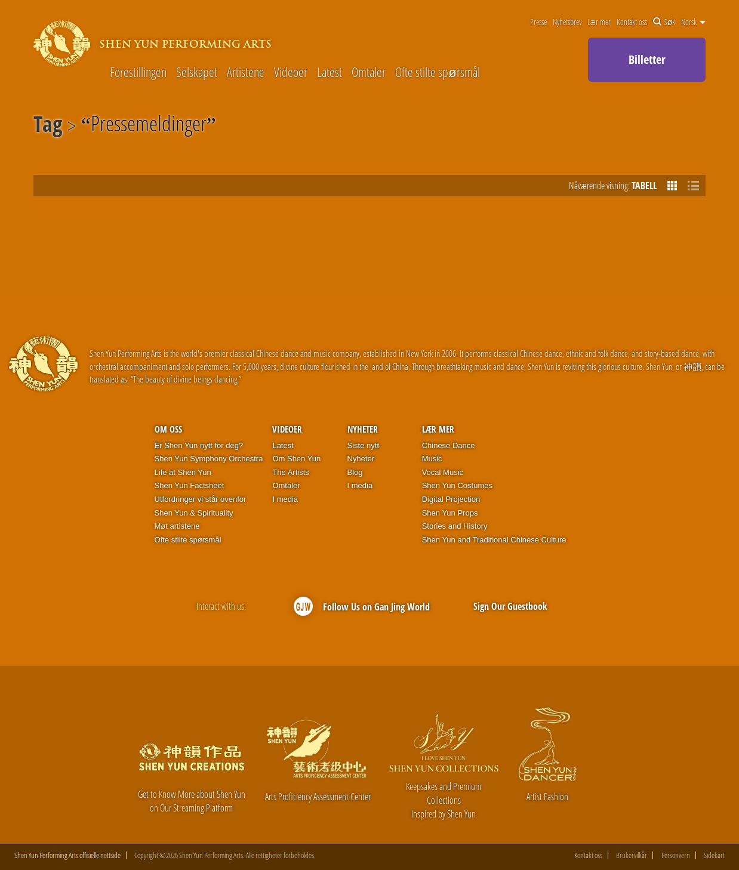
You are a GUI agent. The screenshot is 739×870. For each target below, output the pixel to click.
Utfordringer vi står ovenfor (201, 499)
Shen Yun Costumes (457, 485)
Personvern (675, 855)
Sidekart (714, 855)
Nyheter (362, 429)
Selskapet (196, 71)
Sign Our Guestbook (510, 606)
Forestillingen (138, 71)
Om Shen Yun (296, 458)
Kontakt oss (632, 22)
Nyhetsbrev (567, 22)
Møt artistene (177, 526)
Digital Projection (451, 499)
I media (285, 499)
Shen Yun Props (450, 512)
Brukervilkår (631, 855)
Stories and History (455, 526)
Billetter (647, 59)
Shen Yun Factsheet (189, 485)
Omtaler (369, 71)
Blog (355, 472)
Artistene (245, 71)
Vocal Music (442, 472)
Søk (664, 22)
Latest (329, 71)
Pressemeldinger (148, 126)
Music (432, 458)
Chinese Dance (448, 445)
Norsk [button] (693, 22)
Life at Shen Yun (183, 472)
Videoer (290, 71)
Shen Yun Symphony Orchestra (209, 458)
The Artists (290, 472)
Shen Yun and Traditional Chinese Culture (494, 539)
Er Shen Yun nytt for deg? (199, 445)
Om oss (168, 429)
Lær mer (599, 22)
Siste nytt (363, 445)
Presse (538, 22)
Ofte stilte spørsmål (437, 71)
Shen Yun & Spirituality (194, 512)
